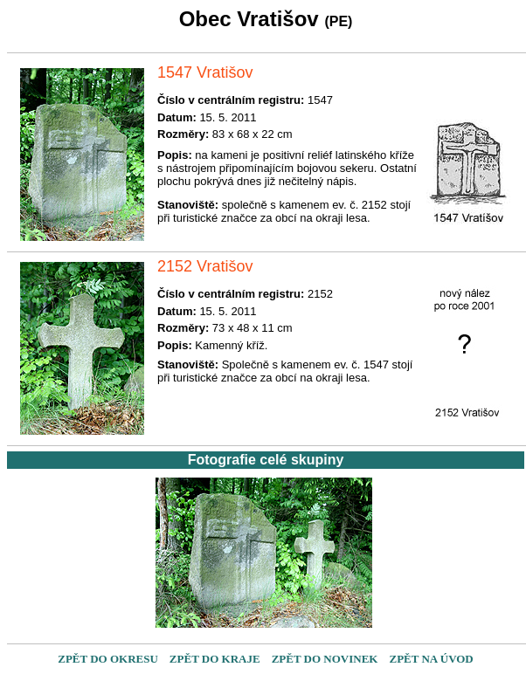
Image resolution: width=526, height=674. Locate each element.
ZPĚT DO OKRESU (108, 658)
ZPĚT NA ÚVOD (431, 658)
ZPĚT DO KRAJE (215, 658)
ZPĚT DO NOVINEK (325, 658)
